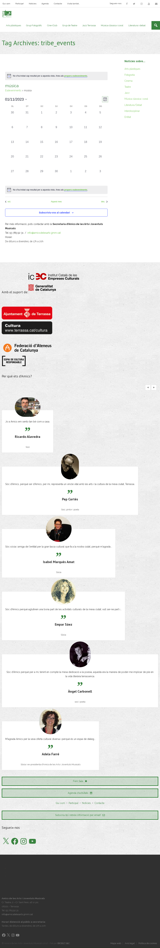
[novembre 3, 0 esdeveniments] (71, 118)
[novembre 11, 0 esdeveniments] (85, 132)
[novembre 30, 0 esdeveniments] (56, 176)
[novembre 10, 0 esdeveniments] (71, 132)
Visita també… (73, 3)
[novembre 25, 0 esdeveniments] (85, 162)
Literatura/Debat (133, 105)
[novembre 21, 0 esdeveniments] (27, 162)
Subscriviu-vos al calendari (54, 212)
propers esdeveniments (75, 76)
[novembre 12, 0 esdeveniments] (100, 132)
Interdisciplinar (132, 111)
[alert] (56, 76)
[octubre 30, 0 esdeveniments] (12, 118)
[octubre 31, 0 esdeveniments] (27, 118)
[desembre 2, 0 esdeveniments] (85, 176)
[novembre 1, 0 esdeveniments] (41, 118)
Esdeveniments (13, 90)
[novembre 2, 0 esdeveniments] (56, 118)
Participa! (19, 3)
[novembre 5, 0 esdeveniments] (100, 118)
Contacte (58, 3)
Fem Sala (80, 781)
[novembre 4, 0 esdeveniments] (85, 118)
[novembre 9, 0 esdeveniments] (56, 132)
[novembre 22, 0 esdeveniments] (41, 162)
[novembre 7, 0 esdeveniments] (27, 132)
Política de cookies (147, 943)
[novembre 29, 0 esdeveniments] (41, 176)
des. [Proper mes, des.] (104, 202)
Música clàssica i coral (136, 99)
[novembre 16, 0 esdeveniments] (56, 147)
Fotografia (129, 74)
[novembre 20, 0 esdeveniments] (12, 162)
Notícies (32, 3)
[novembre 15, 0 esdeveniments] (41, 147)
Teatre (127, 87)
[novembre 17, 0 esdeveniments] (71, 147)
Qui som (6, 3)
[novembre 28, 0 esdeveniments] (27, 176)
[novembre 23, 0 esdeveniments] (56, 162)
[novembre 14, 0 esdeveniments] (27, 147)
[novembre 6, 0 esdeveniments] (12, 132)
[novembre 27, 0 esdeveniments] (12, 176)
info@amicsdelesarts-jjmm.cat (44, 232)
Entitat (127, 117)
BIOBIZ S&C (64, 943)
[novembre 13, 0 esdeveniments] (12, 147)
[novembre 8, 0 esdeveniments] (41, 132)
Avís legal (130, 943)
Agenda (45, 3)
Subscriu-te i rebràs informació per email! (80, 815)
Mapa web (115, 943)
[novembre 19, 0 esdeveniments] (100, 147)
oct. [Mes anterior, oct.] (8, 202)
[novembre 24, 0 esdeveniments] (71, 162)
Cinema (128, 80)
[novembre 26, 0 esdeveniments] (100, 162)
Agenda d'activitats (80, 793)
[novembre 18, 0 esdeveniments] (85, 147)
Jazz (127, 93)
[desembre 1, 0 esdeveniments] (71, 176)
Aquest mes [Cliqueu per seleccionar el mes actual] (56, 202)
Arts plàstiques (132, 68)
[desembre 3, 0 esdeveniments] (100, 176)
